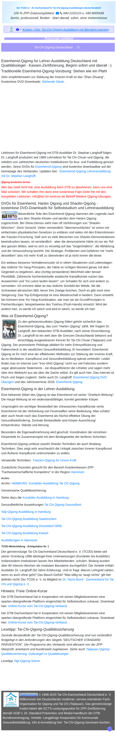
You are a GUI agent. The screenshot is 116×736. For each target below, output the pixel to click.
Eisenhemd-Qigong (48, 166)
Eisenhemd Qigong (69, 382)
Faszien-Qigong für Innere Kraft (54, 460)
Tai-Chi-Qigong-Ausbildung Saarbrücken (28, 519)
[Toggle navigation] (78, 47)
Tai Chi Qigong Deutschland (53, 47)
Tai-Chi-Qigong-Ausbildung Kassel (24, 533)
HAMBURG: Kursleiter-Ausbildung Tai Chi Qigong (45, 483)
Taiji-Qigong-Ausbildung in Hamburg (26, 511)
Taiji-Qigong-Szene (27, 661)
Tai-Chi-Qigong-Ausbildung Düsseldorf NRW (31, 526)
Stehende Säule (53, 81)
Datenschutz (28, 694)
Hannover (77, 472)
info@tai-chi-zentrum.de (48, 196)
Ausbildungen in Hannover (19, 540)
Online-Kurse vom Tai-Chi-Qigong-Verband (37, 606)
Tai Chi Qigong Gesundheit (62, 504)
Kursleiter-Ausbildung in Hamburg (46, 497)
